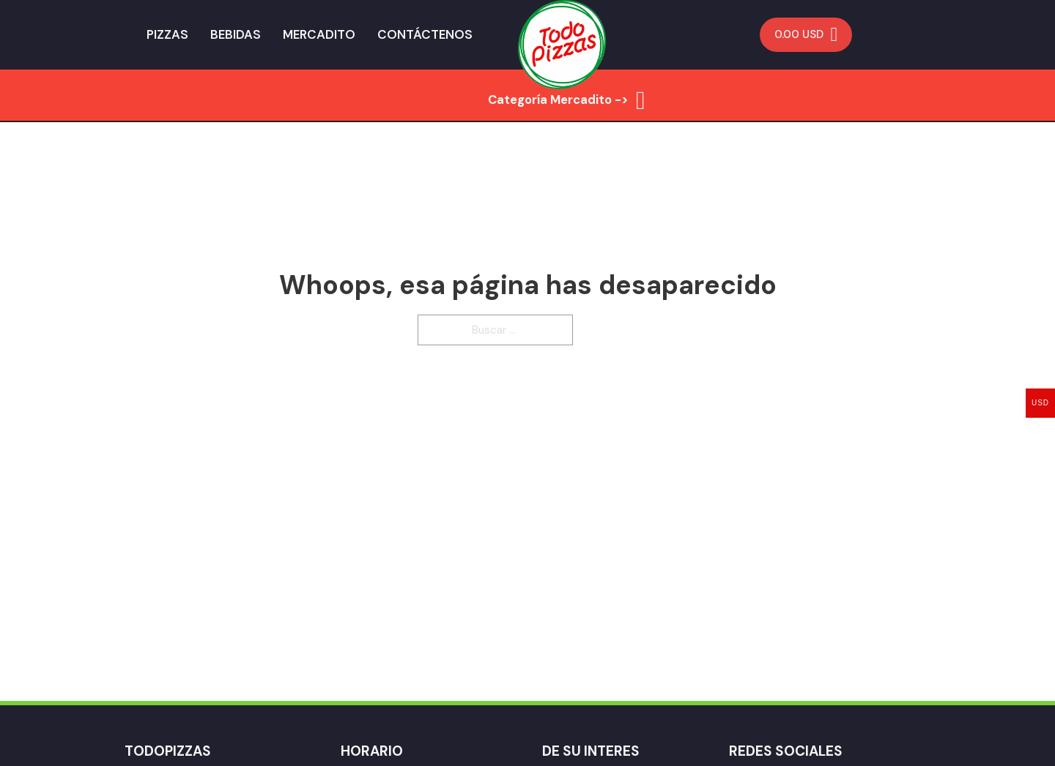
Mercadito (319, 34)
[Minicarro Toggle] (806, 35)
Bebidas (235, 34)
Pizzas (167, 34)
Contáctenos (425, 34)
